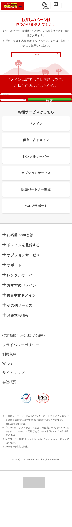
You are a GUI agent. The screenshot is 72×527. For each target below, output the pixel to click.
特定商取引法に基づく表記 (23, 368)
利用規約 (9, 387)
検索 (53, 121)
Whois (7, 396)
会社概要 (9, 415)
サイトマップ (13, 405)
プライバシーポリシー (20, 378)
